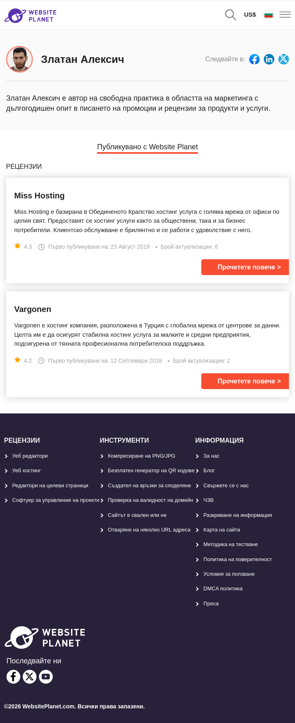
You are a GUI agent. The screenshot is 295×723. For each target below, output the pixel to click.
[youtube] (46, 677)
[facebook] (13, 677)
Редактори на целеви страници (50, 485)
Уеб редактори (30, 456)
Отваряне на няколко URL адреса (149, 530)
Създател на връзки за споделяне (149, 485)
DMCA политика (222, 588)
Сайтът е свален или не (137, 515)
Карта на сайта (221, 530)
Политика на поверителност (237, 559)
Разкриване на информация (237, 515)
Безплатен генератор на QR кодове (151, 470)
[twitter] (30, 677)
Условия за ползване (228, 574)
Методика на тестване (230, 544)
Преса (211, 603)
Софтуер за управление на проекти (55, 500)
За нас (211, 456)
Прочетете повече (246, 267)
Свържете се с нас (226, 485)
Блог (209, 470)
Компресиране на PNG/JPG (142, 456)
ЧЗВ (208, 500)
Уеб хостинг (26, 470)
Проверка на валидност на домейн (150, 500)
